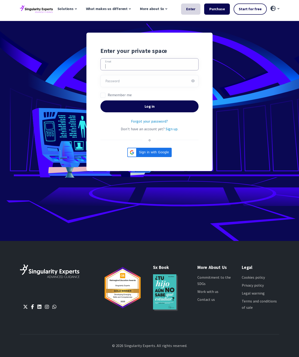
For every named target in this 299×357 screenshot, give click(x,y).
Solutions (65, 8)
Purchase (217, 9)
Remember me (120, 95)
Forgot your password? (149, 121)
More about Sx (152, 8)
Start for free (250, 9)
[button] (275, 9)
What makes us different (107, 8)
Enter (190, 9)
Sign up (172, 129)
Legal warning (253, 293)
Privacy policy (253, 285)
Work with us (207, 291)
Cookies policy (253, 277)
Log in (150, 106)
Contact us (206, 299)
